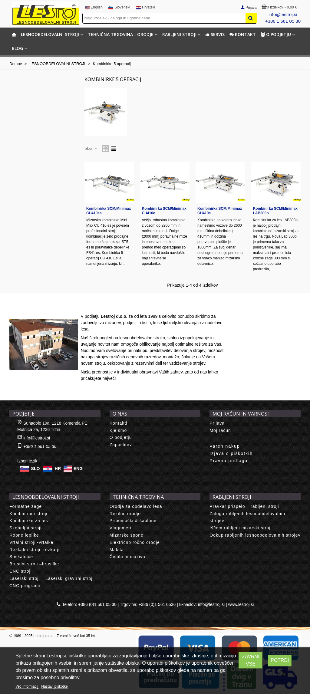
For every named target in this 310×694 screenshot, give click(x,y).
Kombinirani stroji (28, 513)
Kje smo (118, 430)
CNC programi (24, 585)
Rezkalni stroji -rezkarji (34, 549)
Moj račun (220, 430)
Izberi (91, 148)
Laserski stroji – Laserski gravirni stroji (51, 578)
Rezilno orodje (125, 513)
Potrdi (280, 660)
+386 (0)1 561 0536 (157, 604)
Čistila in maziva (127, 556)
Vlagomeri (120, 527)
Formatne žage (25, 506)
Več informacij (27, 686)
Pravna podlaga (228, 460)
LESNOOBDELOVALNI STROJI (50, 34)
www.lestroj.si (241, 604)
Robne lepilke (24, 535)
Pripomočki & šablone (133, 520)
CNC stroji (20, 571)
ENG (78, 468)
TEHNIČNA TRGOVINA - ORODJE (120, 34)
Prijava (217, 423)
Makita (117, 549)
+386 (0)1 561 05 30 (97, 604)
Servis (215, 34)
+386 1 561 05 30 (283, 21)
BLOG (17, 48)
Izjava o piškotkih (231, 453)
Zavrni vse (250, 660)
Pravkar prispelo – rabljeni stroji (244, 506)
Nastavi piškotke (54, 686)
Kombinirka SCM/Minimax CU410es (108, 210)
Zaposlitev (121, 444)
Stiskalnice (21, 556)
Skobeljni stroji (25, 527)
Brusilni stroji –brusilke (34, 563)
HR (58, 468)
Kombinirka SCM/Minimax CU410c (219, 210)
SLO (35, 468)
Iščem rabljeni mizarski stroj (239, 527)
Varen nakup (224, 446)
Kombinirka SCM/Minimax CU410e (164, 210)
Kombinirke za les (28, 520)
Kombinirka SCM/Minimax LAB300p (275, 210)
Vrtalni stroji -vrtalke (31, 542)
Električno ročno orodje (135, 542)
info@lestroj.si (283, 14)
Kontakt (242, 34)
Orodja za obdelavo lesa (136, 506)
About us (24, 306)
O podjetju (276, 34)
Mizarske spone (126, 535)
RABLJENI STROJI (179, 34)
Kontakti (118, 423)
